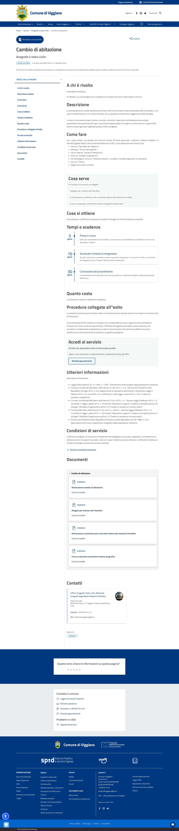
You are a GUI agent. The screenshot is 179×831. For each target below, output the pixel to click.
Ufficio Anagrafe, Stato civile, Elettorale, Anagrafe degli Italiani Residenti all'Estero (88, 595)
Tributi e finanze (46, 805)
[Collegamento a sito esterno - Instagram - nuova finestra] (140, 13)
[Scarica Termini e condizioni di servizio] (81, 449)
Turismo (43, 794)
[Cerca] (160, 13)
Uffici (18, 784)
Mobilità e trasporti (47, 798)
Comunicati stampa (76, 780)
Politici (18, 791)
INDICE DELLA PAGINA (26, 79)
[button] (151, 2)
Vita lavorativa (46, 784)
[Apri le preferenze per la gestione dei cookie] (6, 825)
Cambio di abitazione (59, 30)
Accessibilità (106, 823)
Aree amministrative (23, 776)
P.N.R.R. (135, 790)
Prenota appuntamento (140, 776)
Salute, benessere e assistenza (52, 812)
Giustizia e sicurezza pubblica (51, 802)
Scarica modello (78, 492)
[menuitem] (77, 24)
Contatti (101, 772)
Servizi (26, 30)
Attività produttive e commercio (52, 787)
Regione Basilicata (125, 2)
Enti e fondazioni (22, 787)
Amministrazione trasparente (79, 799)
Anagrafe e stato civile (40, 30)
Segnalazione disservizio (141, 783)
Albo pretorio (73, 795)
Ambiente (44, 809)
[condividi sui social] (134, 38)
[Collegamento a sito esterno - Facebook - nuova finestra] (136, 13)
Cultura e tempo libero (48, 780)
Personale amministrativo (25, 794)
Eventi (71, 784)
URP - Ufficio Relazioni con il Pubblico (111, 795)
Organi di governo (22, 780)
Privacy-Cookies (74, 823)
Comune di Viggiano (46, 13)
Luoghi (18, 798)
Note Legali (86, 823)
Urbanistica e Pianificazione (50, 791)
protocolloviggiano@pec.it (107, 791)
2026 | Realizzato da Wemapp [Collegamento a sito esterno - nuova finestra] (27, 829)
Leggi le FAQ (136, 780)
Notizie (71, 776)
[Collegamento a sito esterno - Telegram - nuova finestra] (144, 13)
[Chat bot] (173, 825)
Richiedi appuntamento (82, 360)
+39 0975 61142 (104, 787)
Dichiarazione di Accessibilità (142, 787)
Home (18, 30)
